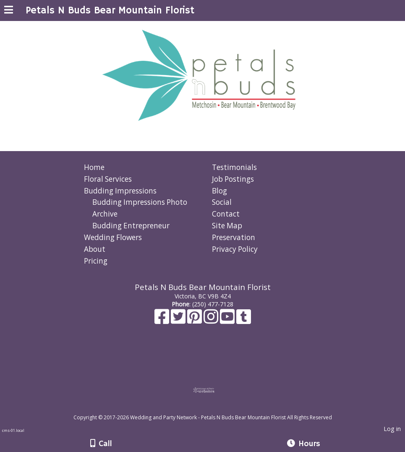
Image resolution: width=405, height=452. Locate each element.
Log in (392, 429)
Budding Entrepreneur (131, 225)
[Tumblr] (243, 320)
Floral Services (108, 179)
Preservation (233, 237)
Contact (226, 214)
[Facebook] (162, 320)
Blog (219, 191)
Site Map (227, 225)
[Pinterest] (195, 320)
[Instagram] (212, 320)
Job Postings (233, 179)
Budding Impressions (120, 191)
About (94, 249)
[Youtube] (228, 320)
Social (222, 202)
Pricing (95, 261)
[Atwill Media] (210, 408)
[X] (179, 320)
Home (94, 167)
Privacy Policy (235, 249)
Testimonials (234, 167)
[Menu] (8, 11)
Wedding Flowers (113, 237)
